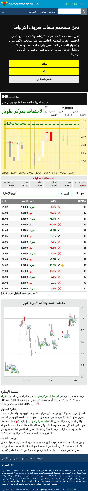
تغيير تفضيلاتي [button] (44, 79)
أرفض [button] (44, 71)
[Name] (84, 11)
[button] (83, 4)
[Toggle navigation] (4, 11)
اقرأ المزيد (71, 489)
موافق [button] (44, 63)
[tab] (65, 193)
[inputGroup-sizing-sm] (69, 11)
